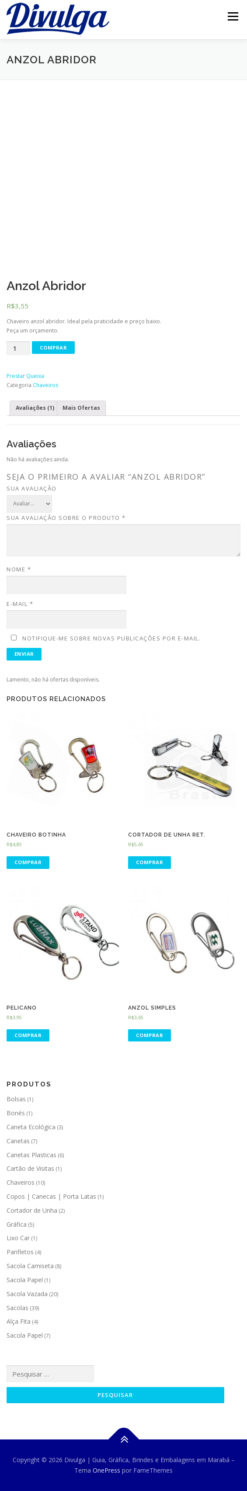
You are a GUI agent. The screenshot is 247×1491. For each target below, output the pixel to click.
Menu (232, 16)
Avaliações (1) (35, 408)
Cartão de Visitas (30, 1168)
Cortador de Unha (32, 1210)
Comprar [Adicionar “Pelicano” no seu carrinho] (28, 1035)
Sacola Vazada (27, 1294)
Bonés (16, 1113)
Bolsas (16, 1099)
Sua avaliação (32, 488)
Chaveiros (45, 385)
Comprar (53, 347)
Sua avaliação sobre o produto (66, 518)
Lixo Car (18, 1238)
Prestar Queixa (25, 376)
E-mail (20, 604)
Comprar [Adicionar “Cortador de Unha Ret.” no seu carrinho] (150, 862)
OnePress (106, 1470)
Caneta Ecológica (31, 1127)
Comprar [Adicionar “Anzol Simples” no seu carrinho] (150, 1035)
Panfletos (20, 1252)
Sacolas (17, 1308)
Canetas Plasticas (31, 1155)
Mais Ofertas (81, 408)
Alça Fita (19, 1321)
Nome (19, 569)
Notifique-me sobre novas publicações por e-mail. (111, 638)
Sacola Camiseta (30, 1266)
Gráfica (17, 1224)
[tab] (35, 408)
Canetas (18, 1141)
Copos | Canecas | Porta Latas (51, 1196)
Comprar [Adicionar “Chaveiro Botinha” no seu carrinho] (28, 862)
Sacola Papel (25, 1280)
